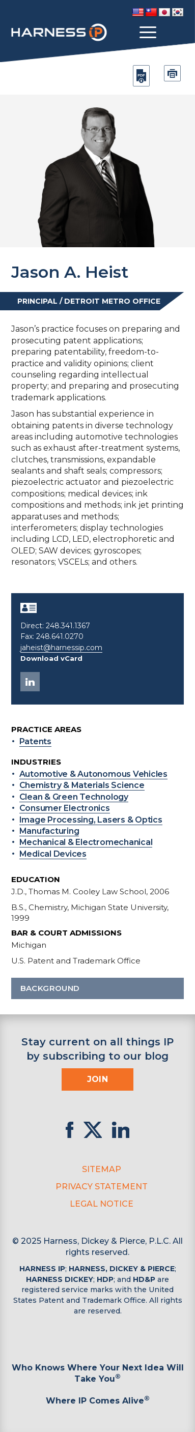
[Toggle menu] (147, 32)
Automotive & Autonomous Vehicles (93, 774)
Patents (35, 741)
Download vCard (51, 658)
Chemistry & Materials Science (82, 785)
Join (97, 1079)
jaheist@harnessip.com (61, 647)
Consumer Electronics (64, 808)
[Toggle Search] (174, 32)
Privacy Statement (101, 1186)
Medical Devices (53, 854)
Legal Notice (101, 1204)
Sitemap (101, 1169)
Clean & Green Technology (73, 797)
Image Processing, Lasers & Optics (90, 820)
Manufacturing (49, 831)
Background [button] (97, 988)
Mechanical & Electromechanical (86, 842)
